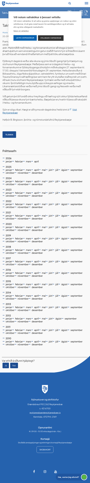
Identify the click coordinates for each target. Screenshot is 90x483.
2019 (8, 235)
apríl (36, 161)
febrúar (19, 161)
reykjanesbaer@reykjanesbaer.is (45, 412)
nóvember (23, 172)
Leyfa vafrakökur (25, 38)
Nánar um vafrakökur (21, 31)
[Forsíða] (10, 3)
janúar (9, 161)
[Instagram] (45, 471)
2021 (8, 212)
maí (44, 169)
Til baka (9, 134)
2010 (8, 338)
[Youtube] (56, 471)
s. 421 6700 (45, 408)
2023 (8, 189)
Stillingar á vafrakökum (50, 38)
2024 (8, 178)
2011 (8, 326)
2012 (8, 315)
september (76, 169)
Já (6, 365)
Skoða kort (45, 449)
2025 (8, 166)
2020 (9, 223)
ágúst (64, 169)
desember (37, 172)
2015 (8, 281)
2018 (8, 246)
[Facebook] (34, 471)
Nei (14, 365)
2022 (8, 201)
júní (50, 169)
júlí (56, 169)
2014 (8, 292)
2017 (8, 258)
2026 (8, 158)
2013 (8, 304)
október (10, 172)
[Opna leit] (70, 3)
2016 (8, 269)
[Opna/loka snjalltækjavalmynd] (86, 3)
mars (28, 161)
